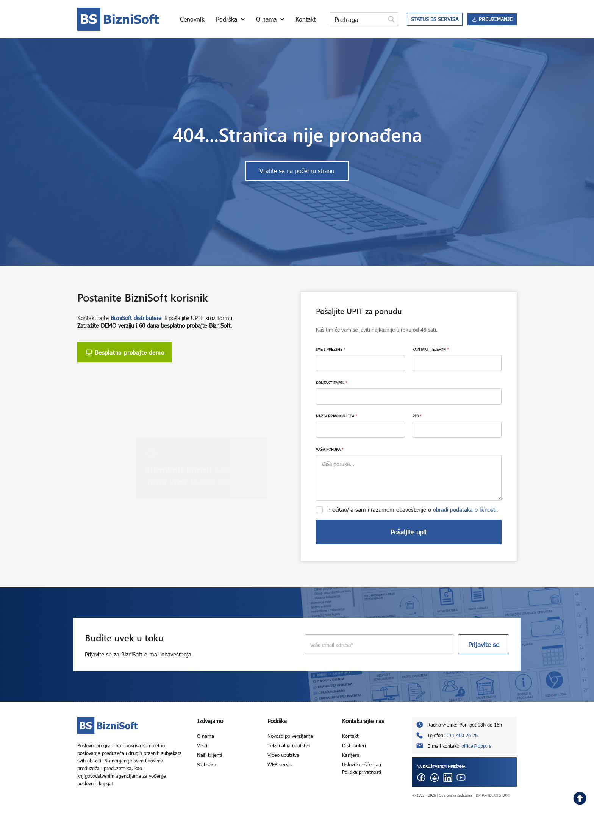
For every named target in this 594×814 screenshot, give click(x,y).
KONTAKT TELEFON (431, 349)
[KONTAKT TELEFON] (457, 363)
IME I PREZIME (330, 349)
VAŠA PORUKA (330, 449)
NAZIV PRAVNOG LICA (336, 416)
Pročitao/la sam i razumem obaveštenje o (412, 509)
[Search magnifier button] (391, 19)
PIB (417, 416)
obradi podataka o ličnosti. (465, 509)
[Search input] (358, 19)
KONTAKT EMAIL (331, 382)
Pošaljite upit (409, 532)
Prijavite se (483, 644)
